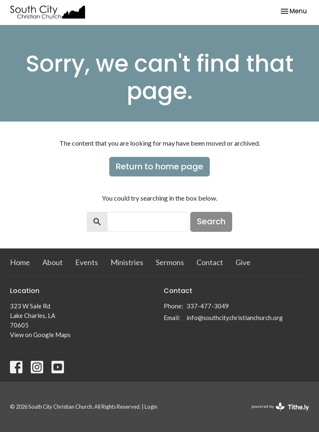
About (52, 262)
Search (211, 221)
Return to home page (159, 166)
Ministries (126, 262)
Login (151, 406)
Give (243, 262)
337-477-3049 (207, 306)
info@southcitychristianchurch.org (234, 317)
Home (20, 262)
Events (86, 262)
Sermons (170, 262)
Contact (209, 262)
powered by (280, 407)
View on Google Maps (40, 334)
